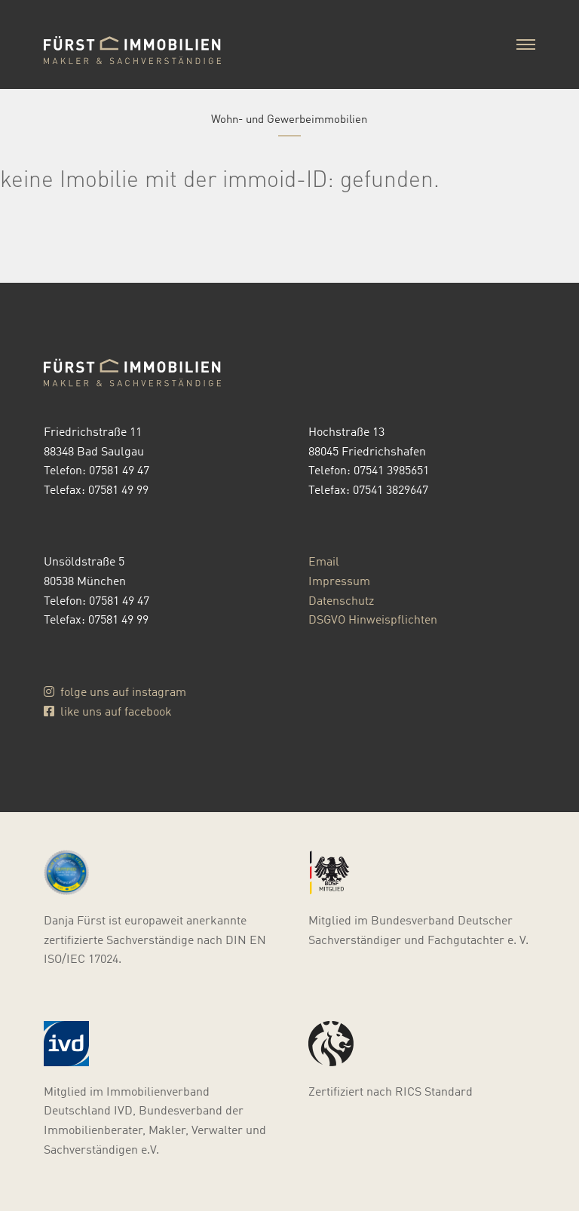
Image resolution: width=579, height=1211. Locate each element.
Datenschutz (341, 600)
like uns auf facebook (108, 711)
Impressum (339, 580)
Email (323, 561)
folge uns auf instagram (115, 691)
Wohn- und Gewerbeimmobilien (289, 117)
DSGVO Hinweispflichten (372, 619)
